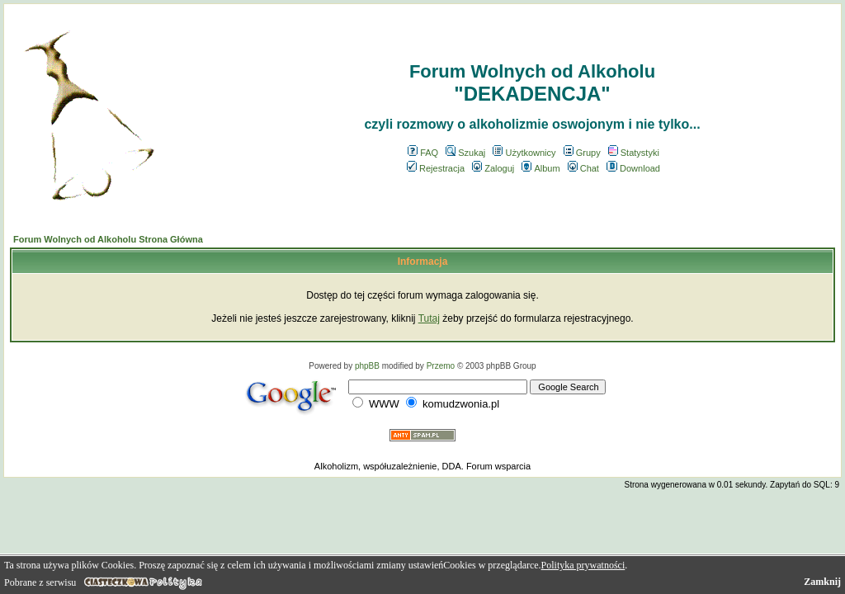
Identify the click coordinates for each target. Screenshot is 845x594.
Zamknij (822, 581)
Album (540, 168)
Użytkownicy (524, 153)
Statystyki (633, 153)
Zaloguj (493, 168)
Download (633, 168)
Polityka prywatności (583, 565)
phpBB (367, 365)
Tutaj (429, 318)
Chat (583, 168)
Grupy (582, 153)
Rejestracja (436, 168)
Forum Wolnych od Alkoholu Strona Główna (108, 239)
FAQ (423, 153)
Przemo (441, 365)
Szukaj (465, 153)
